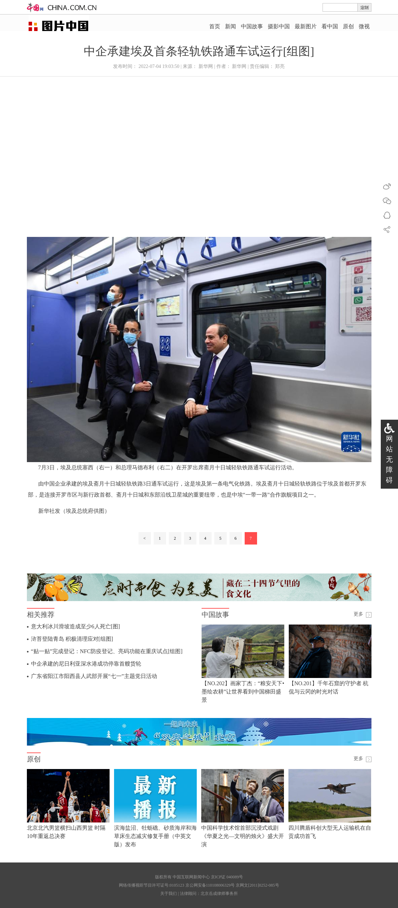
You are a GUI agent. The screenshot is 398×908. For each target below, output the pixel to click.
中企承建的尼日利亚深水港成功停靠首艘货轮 (86, 664)
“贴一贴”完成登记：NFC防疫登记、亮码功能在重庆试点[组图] (107, 651)
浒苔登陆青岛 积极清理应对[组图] (72, 639)
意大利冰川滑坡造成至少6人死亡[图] (75, 626)
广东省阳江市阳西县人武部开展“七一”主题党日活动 (94, 676)
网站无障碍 (389, 459)
